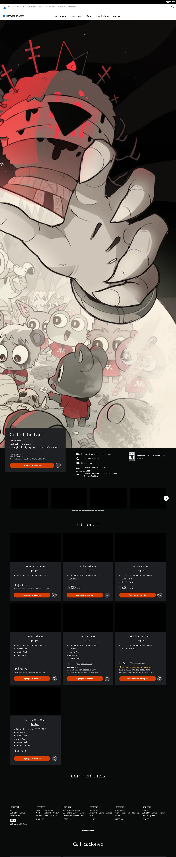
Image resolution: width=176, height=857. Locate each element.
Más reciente (60, 14)
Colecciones (75, 14)
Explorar (117, 14)
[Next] (166, 495)
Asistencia (70, 7)
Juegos (10, 7)
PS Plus (31, 7)
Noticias (51, 7)
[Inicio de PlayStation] (4, 6)
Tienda (60, 7)
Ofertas (89, 14)
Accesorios (41, 7)
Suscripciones (102, 14)
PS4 (24, 7)
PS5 (18, 7)
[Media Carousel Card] (29, 496)
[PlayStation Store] (14, 13)
